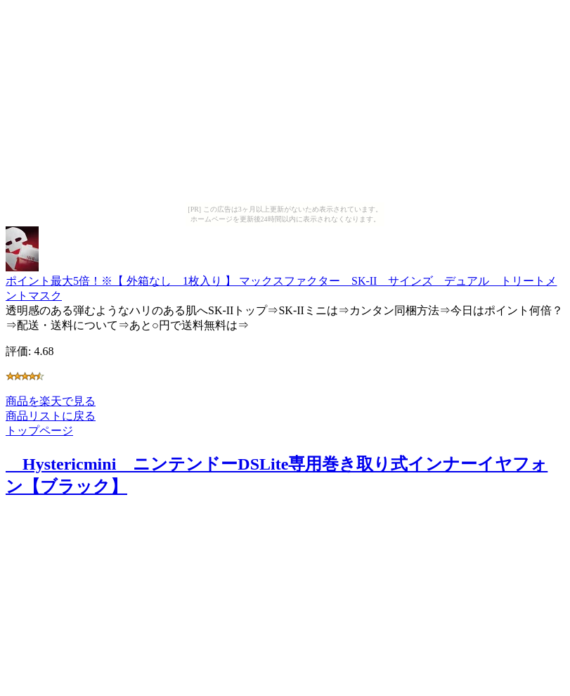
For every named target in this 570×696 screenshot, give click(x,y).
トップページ (39, 431)
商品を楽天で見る (51, 401)
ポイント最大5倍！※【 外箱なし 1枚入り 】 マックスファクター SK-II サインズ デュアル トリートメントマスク (281, 282)
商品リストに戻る (51, 416)
